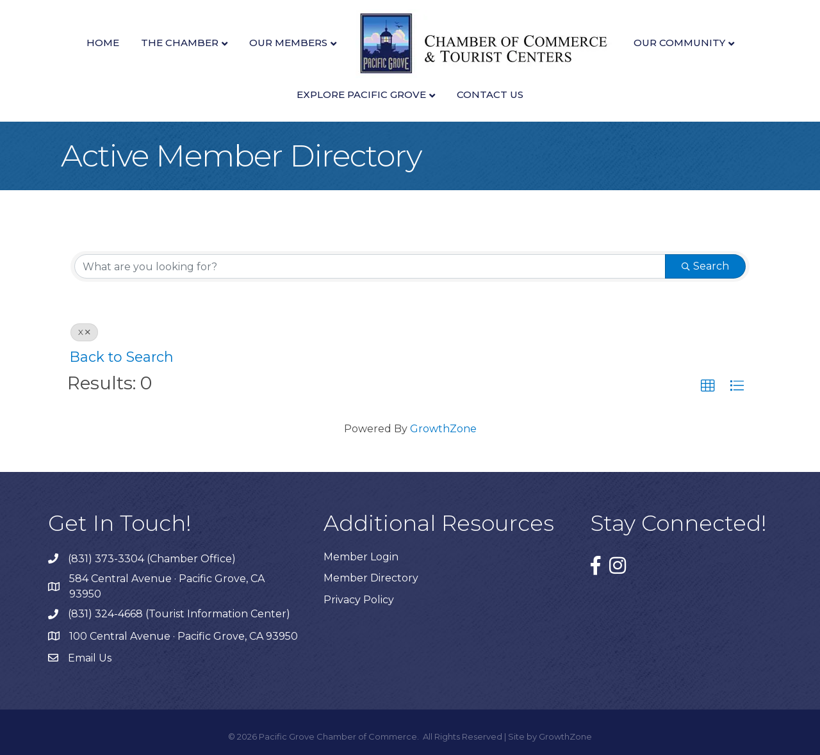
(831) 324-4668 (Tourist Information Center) (179, 614)
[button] (708, 386)
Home (102, 43)
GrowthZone (443, 429)
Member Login (361, 557)
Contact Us (490, 94)
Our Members (288, 43)
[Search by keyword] (370, 266)
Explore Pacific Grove (361, 94)
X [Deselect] (84, 332)
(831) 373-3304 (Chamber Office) (152, 559)
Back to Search (122, 356)
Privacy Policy (359, 600)
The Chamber (179, 43)
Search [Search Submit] (705, 266)
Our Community (679, 43)
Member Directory (371, 578)
